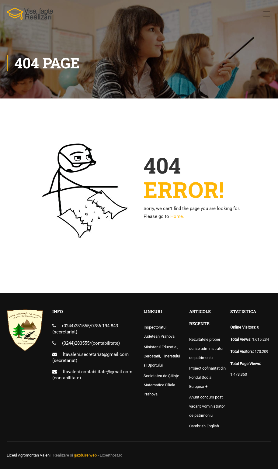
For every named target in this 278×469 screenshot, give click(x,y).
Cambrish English (204, 426)
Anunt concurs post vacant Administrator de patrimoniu (207, 406)
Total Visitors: (242, 351)
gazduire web (85, 455)
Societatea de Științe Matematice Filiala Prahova (161, 385)
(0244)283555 (75, 343)
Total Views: (241, 339)
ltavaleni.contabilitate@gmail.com (97, 371)
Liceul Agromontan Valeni (28, 455)
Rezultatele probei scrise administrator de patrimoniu (206, 348)
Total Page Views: (246, 363)
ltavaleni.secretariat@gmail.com (96, 354)
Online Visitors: (243, 327)
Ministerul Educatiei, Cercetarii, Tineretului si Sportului (162, 356)
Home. (177, 216)
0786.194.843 (104, 326)
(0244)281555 (75, 326)
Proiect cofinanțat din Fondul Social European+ (207, 377)
